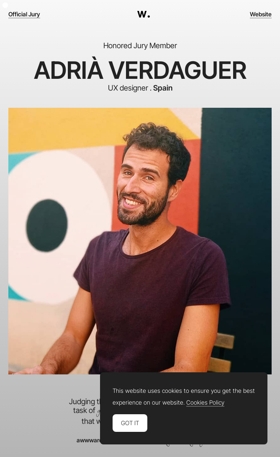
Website (261, 14)
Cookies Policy (205, 402)
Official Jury (24, 14)
